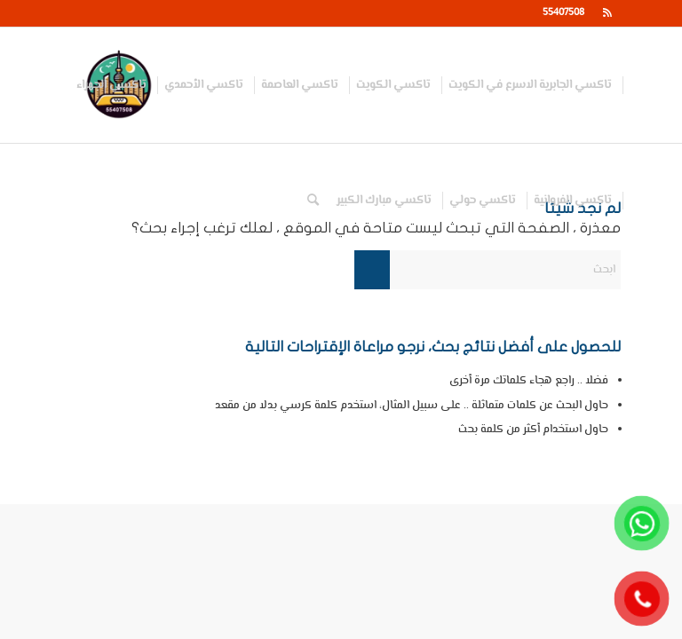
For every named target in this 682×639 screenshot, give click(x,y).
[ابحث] (313, 200)
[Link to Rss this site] (607, 13)
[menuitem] (530, 85)
